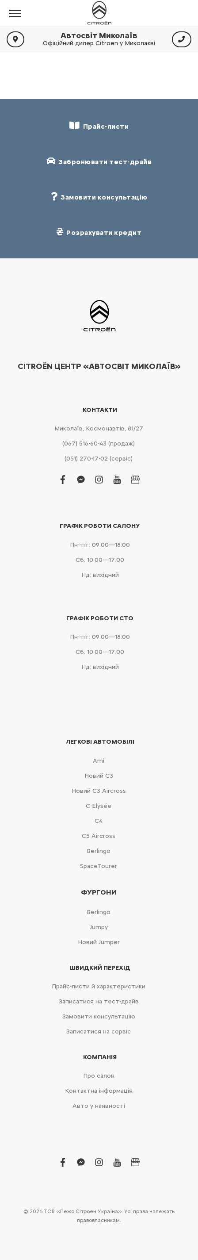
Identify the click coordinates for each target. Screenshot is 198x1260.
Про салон (98, 1075)
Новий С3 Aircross (99, 791)
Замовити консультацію (98, 1016)
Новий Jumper (99, 942)
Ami (98, 760)
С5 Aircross (98, 836)
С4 (99, 821)
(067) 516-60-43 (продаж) (98, 443)
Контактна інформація (99, 1091)
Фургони (99, 892)
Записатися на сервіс (98, 1031)
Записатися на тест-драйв (99, 1001)
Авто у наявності (98, 1106)
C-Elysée (98, 806)
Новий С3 (98, 776)
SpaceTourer (98, 866)
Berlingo (98, 851)
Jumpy (99, 927)
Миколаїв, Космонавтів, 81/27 (98, 428)
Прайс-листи (99, 126)
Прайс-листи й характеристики (98, 986)
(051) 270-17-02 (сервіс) (99, 458)
